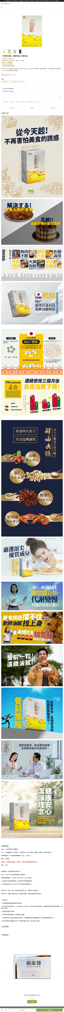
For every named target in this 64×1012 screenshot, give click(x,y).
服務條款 (35, 974)
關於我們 (3, 974)
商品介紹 (11, 108)
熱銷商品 (14, 974)
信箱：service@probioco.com (9, 986)
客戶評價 (19, 974)
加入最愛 (5, 102)
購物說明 (24, 974)
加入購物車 (22, 1010)
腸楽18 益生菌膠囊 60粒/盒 (12, 956)
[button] (62, 953)
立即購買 (49, 1010)
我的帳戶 (8, 974)
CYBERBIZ (40, 1006)
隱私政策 (29, 974)
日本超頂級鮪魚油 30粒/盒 (31, 956)
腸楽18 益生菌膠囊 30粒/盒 (51, 956)
